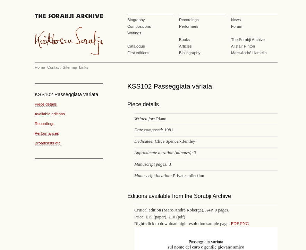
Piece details (46, 104)
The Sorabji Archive (248, 40)
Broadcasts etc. (48, 143)
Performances (47, 133)
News (236, 20)
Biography (136, 20)
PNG (244, 223)
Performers (188, 26)
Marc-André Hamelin (249, 53)
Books (184, 40)
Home (40, 67)
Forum (236, 26)
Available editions (50, 114)
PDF (235, 223)
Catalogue (136, 46)
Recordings (189, 20)
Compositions (139, 26)
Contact (54, 67)
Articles (185, 46)
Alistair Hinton (243, 46)
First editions (138, 53)
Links (83, 67)
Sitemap (70, 67)
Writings (134, 33)
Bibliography (190, 53)
